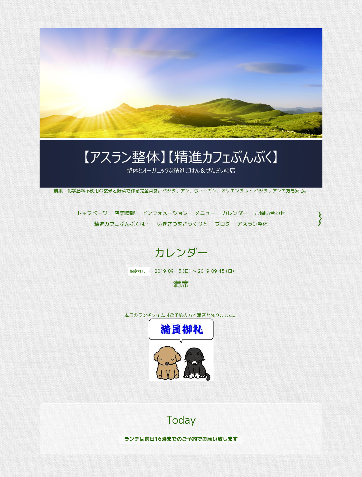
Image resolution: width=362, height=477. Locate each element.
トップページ (92, 213)
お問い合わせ (270, 213)
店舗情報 (125, 213)
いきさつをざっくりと (182, 223)
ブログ (222, 223)
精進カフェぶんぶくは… (122, 223)
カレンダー (235, 213)
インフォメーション (165, 213)
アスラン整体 (252, 223)
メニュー (205, 213)
